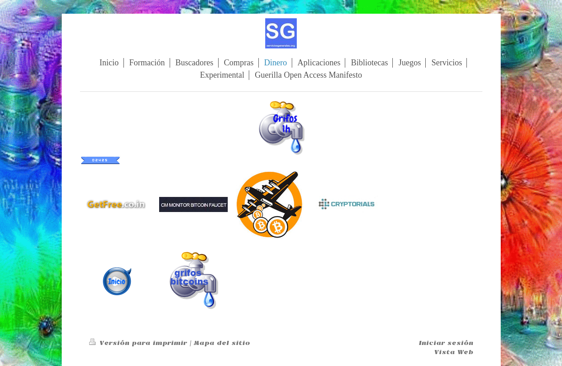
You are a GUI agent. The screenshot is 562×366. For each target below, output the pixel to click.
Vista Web (453, 352)
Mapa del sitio (222, 343)
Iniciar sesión (446, 343)
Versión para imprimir (139, 343)
